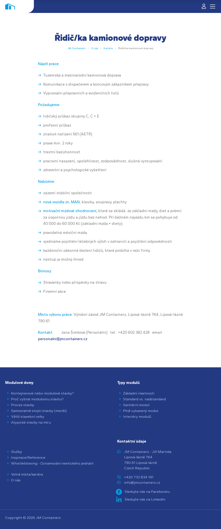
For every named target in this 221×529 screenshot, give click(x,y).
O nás (94, 48)
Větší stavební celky (27, 416)
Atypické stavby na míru (31, 422)
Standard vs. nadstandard (144, 399)
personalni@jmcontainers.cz (62, 338)
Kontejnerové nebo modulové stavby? (42, 393)
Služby (16, 451)
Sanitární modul (136, 405)
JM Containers (76, 48)
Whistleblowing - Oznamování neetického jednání (52, 463)
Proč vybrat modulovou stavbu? (37, 399)
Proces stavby (22, 405)
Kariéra (108, 48)
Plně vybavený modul (140, 410)
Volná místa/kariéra (27, 474)
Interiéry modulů (137, 416)
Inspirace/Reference (28, 457)
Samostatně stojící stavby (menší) (39, 410)
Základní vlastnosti (138, 393)
